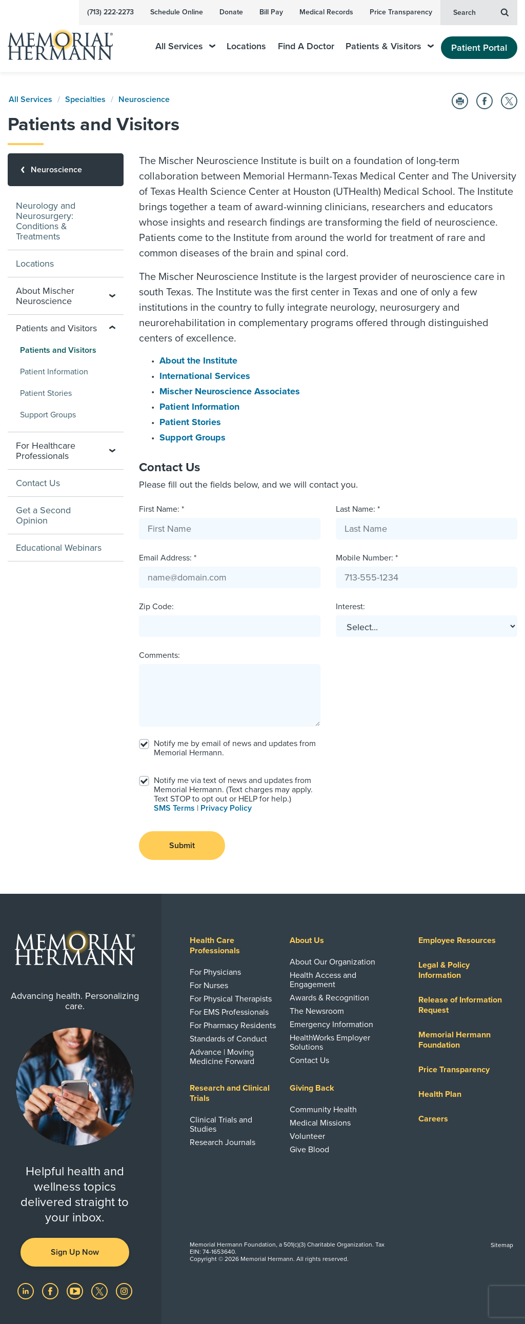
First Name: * (161, 509)
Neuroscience (144, 99)
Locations (246, 46)
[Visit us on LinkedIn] (26, 1291)
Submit (182, 845)
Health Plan (439, 1094)
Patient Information (199, 406)
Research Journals (222, 1142)
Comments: (159, 655)
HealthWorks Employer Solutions (330, 1042)
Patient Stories (190, 422)
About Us (307, 940)
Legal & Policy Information (444, 970)
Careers (433, 1119)
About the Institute (198, 360)
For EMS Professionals (229, 1012)
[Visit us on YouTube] (76, 1291)
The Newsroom (317, 1011)
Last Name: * (358, 509)
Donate (231, 12)
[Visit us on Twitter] (100, 1291)
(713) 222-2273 (110, 12)
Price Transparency (401, 12)
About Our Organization (332, 962)
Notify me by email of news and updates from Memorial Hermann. (235, 748)
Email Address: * (167, 558)
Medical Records (326, 12)
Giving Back (312, 1088)
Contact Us (38, 483)
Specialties (85, 99)
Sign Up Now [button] (75, 1252)
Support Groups (192, 437)
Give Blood (309, 1149)
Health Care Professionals (215, 945)
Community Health (323, 1109)
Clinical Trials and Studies (221, 1124)
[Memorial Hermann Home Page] (67, 40)
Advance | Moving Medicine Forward (222, 1057)
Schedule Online (176, 12)
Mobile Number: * (367, 558)
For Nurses (209, 985)
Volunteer (307, 1136)
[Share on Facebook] (484, 101)
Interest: (350, 606)
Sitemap (502, 1245)
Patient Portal (479, 47)
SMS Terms (174, 808)
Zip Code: (156, 606)
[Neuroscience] (66, 169)
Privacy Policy (226, 808)
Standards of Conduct (228, 1039)
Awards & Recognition (329, 997)
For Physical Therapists (231, 999)
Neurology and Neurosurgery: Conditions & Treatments (45, 221)
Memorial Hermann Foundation (454, 1040)
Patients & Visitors (390, 46)
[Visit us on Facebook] (51, 1291)
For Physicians (215, 972)
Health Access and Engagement (323, 980)
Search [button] (481, 12)
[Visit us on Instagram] (124, 1291)
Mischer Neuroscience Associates (229, 391)
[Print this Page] (460, 101)
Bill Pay (271, 12)
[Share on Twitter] (509, 101)
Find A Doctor (306, 46)
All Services (185, 46)
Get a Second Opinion (43, 515)
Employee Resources (457, 940)
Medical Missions (320, 1123)
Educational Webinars (59, 547)
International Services (204, 376)
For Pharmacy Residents (233, 1025)
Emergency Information (331, 1024)
